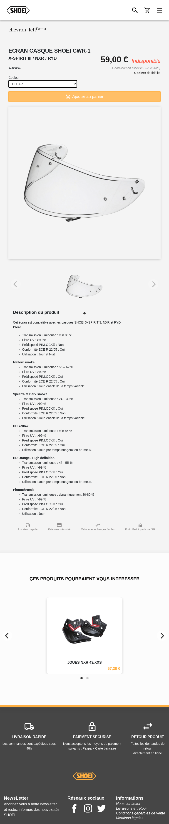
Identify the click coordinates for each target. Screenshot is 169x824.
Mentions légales (129, 818)
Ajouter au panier (84, 96)
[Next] (162, 636)
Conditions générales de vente (140, 813)
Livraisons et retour (131, 808)
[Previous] (7, 636)
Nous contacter (128, 804)
